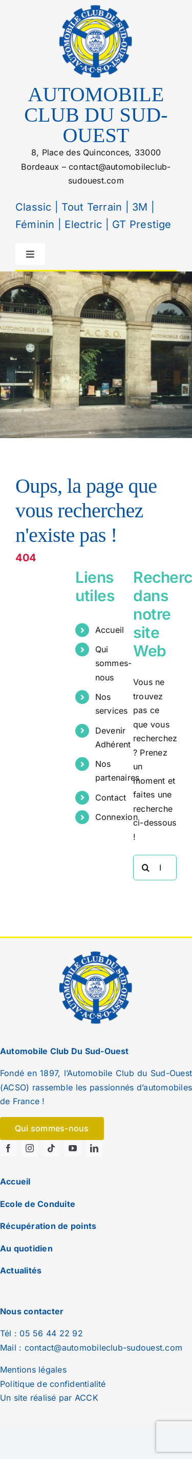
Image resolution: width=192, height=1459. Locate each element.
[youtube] (73, 1148)
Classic (33, 207)
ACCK (86, 1398)
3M (138, 207)
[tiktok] (51, 1148)
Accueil (109, 630)
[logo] (96, 7)
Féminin (35, 224)
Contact (110, 797)
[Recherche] (146, 867)
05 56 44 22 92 (50, 1333)
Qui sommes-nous (113, 663)
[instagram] (30, 1148)
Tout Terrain (90, 207)
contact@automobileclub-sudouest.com (103, 1347)
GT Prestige (142, 224)
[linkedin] (94, 1148)
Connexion (116, 817)
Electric (81, 224)
